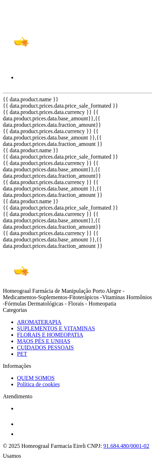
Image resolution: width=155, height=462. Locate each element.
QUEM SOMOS (35, 378)
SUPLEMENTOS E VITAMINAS (56, 328)
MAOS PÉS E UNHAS (43, 341)
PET (22, 354)
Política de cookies (38, 384)
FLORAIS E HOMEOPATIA (50, 335)
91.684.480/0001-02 (126, 446)
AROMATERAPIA (39, 322)
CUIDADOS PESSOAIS (45, 347)
